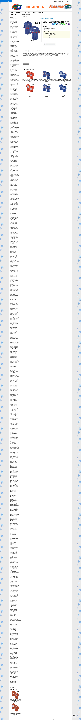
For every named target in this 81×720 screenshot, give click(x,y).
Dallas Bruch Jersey (13, 171)
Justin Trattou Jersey (13, 401)
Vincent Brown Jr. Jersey (14, 667)
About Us (29, 717)
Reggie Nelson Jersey (13, 570)
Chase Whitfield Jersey (14, 132)
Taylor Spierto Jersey (13, 614)
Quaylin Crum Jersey (13, 557)
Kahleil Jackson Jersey (14, 408)
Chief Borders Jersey (13, 137)
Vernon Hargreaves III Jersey (15, 666)
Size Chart (39, 50)
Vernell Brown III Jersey (14, 664)
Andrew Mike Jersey (13, 42)
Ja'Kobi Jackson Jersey (14, 290)
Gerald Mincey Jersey (13, 262)
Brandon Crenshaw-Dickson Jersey (14, 75)
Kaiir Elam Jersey (13, 409)
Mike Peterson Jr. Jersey (14, 509)
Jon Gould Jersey (13, 370)
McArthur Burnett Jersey (14, 496)
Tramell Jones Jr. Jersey (14, 634)
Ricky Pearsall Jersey (13, 580)
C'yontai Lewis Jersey (13, 100)
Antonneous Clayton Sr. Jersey (15, 59)
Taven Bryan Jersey (13, 613)
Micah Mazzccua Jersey (14, 500)
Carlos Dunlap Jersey (13, 121)
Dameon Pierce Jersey (14, 174)
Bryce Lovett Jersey (13, 97)
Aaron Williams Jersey (14, 21)
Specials (34, 12)
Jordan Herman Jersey (14, 379)
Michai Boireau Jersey (13, 504)
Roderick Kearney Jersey (14, 586)
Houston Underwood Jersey (14, 281)
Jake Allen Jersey (13, 324)
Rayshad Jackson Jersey (14, 568)
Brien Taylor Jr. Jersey (13, 93)
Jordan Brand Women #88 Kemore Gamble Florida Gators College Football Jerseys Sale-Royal (46, 94)
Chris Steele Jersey (13, 142)
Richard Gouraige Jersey (14, 573)
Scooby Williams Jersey (14, 590)
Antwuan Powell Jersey (14, 61)
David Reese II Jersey (13, 190)
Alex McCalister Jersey (14, 32)
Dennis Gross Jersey (13, 199)
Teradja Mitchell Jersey (14, 619)
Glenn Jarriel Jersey (13, 266)
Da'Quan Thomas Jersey (14, 167)
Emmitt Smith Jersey (13, 231)
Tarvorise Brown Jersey (14, 611)
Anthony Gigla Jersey (13, 46)
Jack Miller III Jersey (13, 299)
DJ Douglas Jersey (13, 212)
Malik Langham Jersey (14, 470)
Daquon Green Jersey (13, 188)
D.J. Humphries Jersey (14, 166)
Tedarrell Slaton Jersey (14, 615)
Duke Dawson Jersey (13, 222)
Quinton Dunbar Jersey (14, 562)
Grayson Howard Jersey (14, 269)
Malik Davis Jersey (13, 468)
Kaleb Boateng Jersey (13, 410)
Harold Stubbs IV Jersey (14, 272)
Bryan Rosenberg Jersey (14, 94)
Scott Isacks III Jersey (13, 591)
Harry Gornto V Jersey (14, 275)
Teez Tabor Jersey (13, 618)
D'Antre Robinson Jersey (14, 165)
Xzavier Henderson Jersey (14, 678)
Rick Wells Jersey (13, 578)
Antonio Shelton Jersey (14, 55)
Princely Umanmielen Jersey (15, 556)
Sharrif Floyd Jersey (13, 597)
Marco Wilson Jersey (13, 475)
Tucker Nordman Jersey (14, 649)
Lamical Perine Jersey (13, 451)
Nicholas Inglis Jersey (13, 529)
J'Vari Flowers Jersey (13, 286)
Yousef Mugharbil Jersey (14, 680)
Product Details (25, 50)
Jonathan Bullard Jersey (14, 372)
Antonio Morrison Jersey (14, 52)
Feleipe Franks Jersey (13, 246)
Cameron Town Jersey (14, 116)
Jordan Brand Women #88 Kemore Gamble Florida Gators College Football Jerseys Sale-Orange (30, 94)
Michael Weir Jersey (13, 503)
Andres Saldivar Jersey (14, 40)
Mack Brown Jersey (13, 466)
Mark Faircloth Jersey (13, 482)
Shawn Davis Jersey (13, 599)
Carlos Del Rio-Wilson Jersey (15, 119)
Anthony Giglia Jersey (13, 47)
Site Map (59, 717)
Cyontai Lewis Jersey (13, 164)
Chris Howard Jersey (13, 140)
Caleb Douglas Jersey (13, 108)
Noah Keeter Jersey (13, 543)
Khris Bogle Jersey (13, 434)
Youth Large (52, 35)
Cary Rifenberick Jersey (14, 123)
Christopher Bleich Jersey (14, 147)
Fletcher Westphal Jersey (14, 248)
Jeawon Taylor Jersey (13, 357)
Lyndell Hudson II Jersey (14, 465)
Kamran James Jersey (14, 415)
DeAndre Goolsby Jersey (14, 194)
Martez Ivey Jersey (13, 487)
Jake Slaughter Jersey (14, 327)
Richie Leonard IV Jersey (14, 576)
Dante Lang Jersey (13, 184)
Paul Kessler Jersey (13, 551)
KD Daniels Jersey (13, 419)
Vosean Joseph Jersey (14, 668)
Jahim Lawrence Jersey (14, 323)
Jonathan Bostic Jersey (14, 371)
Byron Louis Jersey (13, 99)
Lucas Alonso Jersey (13, 458)
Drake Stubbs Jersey (13, 218)
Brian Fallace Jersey (13, 89)
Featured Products (18, 12)
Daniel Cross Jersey (13, 176)
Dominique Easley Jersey (14, 214)
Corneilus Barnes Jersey (14, 157)
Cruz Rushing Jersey (13, 161)
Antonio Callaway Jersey (14, 51)
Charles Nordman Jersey (14, 128)
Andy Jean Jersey (13, 45)
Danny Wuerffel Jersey (14, 181)
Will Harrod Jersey (13, 672)
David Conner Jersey (13, 189)
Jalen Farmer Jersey (13, 329)
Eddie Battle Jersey (13, 224)
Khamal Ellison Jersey (13, 433)
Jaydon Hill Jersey (13, 352)
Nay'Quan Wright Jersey (14, 527)
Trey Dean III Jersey (13, 643)
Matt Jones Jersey (13, 490)
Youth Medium (53, 34)
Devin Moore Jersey (13, 205)
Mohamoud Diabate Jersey (14, 513)
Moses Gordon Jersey (13, 519)
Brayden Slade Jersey (13, 79)
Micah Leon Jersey (13, 499)
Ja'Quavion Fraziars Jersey (14, 293)
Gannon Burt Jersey (13, 256)
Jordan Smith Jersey (13, 385)
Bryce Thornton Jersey (14, 98)
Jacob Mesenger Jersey (14, 310)
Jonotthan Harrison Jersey (14, 376)
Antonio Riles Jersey (13, 54)
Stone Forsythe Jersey (14, 604)
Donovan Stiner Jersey (14, 217)
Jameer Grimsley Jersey (14, 338)
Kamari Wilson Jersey (13, 414)
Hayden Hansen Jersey (14, 279)
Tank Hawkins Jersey (13, 609)
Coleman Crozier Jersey (14, 152)
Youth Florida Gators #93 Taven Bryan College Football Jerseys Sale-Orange (15, 713)
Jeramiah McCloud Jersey (14, 358)
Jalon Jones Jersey (13, 336)
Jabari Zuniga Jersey (13, 294)
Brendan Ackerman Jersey (14, 80)
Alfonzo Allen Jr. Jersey (14, 35)
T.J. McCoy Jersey (13, 605)
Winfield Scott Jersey (13, 677)
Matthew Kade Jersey (13, 491)
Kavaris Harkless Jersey (14, 418)
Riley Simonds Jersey (13, 582)
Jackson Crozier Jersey (14, 305)
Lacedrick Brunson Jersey (14, 447)
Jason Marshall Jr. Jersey (14, 346)
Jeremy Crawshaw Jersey (14, 361)
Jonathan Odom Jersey (14, 375)
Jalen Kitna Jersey (13, 332)
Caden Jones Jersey (13, 103)
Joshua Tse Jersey (13, 395)
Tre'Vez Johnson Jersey (14, 637)
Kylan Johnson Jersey (13, 441)
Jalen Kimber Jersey (13, 331)
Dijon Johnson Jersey (13, 208)
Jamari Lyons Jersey (13, 337)
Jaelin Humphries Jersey (14, 319)
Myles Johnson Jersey (14, 523)
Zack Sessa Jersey (13, 682)
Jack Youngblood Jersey (14, 304)
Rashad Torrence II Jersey (14, 566)
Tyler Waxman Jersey (13, 654)
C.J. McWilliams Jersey (14, 102)
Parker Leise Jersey (13, 548)
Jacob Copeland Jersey (14, 308)
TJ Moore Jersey (13, 628)
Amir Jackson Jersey (13, 37)
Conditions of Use (36, 717)
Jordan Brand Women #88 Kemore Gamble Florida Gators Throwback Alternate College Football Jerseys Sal (63, 94)
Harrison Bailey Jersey (14, 274)
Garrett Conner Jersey (14, 257)
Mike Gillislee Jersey (13, 508)
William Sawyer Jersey (14, 676)
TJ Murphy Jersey (13, 629)
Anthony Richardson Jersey (14, 49)
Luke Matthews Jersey (14, 463)
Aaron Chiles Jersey (13, 18)
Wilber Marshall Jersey (14, 671)
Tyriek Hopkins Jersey (13, 659)
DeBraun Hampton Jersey (14, 195)
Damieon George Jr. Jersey (14, 175)
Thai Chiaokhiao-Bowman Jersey (15, 620)
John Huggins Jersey (13, 367)
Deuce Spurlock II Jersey (14, 204)
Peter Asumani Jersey (13, 553)
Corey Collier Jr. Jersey (14, 155)
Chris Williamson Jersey (14, 145)
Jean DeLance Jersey (13, 356)
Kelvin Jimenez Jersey (14, 425)
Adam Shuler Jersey (13, 23)
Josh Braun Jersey (13, 391)
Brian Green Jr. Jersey (14, 90)
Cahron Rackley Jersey (14, 104)
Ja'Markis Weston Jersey (14, 291)
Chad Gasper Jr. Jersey (14, 126)
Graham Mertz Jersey (13, 267)
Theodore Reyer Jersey (14, 621)
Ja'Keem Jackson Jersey (14, 289)
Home (12, 12)
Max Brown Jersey (13, 494)
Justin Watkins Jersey (13, 403)
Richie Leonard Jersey (14, 577)
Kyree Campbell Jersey (14, 446)
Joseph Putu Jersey (13, 390)
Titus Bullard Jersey (13, 624)
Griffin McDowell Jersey (14, 271)
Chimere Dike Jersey (13, 138)
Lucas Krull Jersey (13, 460)
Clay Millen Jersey (13, 150)
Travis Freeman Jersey (14, 635)
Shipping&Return (32, 50)
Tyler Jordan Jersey (13, 653)
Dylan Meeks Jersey (13, 223)
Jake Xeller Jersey (13, 328)
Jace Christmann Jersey (14, 295)
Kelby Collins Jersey (13, 424)
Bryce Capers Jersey (13, 95)
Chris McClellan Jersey (14, 141)
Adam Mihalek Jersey (13, 22)
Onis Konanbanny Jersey (14, 547)
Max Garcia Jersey (13, 495)
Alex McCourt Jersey (13, 33)
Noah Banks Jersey (13, 542)
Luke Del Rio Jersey (13, 462)
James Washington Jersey (14, 342)
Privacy (41, 717)
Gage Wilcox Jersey (13, 255)
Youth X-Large (53, 37)
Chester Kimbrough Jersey (14, 136)
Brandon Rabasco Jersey (14, 78)
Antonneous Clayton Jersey (14, 57)
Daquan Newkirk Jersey (14, 186)
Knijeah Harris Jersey (13, 438)
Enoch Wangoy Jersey (14, 233)
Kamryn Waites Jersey (14, 417)
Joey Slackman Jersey (14, 365)
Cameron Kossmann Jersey (14, 114)
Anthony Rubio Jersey (13, 50)
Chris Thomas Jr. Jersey (14, 143)
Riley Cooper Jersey (13, 581)
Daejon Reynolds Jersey (14, 169)
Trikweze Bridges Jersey (14, 648)
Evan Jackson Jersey (13, 242)
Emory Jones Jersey (13, 232)
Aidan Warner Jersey (13, 28)
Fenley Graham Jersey (14, 247)
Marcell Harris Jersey (13, 472)
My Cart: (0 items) (24, 1)
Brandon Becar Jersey (14, 74)
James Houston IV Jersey (14, 339)
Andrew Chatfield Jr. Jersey (14, 41)
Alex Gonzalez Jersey (13, 31)
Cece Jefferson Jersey (14, 124)
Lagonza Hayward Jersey (14, 448)
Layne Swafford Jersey (14, 452)
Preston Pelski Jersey (13, 554)
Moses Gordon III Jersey (14, 518)
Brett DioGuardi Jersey (14, 84)
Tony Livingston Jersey (14, 633)
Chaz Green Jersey (13, 135)
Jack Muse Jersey (13, 300)
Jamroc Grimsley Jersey (14, 343)
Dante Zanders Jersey (13, 185)
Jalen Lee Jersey (13, 333)
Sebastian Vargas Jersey (14, 595)
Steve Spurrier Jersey (13, 601)
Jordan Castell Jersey (13, 377)
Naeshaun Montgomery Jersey (15, 525)
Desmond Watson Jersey (14, 203)
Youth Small (52, 33)
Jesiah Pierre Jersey (13, 362)
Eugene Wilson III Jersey (14, 241)
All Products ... (12, 687)
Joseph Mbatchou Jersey (14, 389)
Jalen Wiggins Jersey (13, 334)
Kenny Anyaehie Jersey (14, 428)
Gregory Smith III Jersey (14, 270)
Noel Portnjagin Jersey (14, 544)
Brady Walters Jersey (13, 73)
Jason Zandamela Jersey (14, 347)
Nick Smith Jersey (13, 534)
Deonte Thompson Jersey (14, 200)
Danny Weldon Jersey (13, 180)
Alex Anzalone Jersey (13, 30)
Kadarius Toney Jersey (14, 405)
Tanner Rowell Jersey (13, 610)
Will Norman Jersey (13, 673)
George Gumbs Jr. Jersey (14, 261)
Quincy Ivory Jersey (13, 558)
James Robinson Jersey (14, 341)
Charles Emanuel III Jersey (14, 127)
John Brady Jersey (13, 366)
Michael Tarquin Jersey (14, 501)
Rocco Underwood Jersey (14, 585)
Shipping (45, 717)
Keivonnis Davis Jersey (14, 423)
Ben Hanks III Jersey (13, 70)
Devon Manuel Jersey (13, 207)
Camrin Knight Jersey (13, 117)
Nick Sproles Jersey (13, 535)
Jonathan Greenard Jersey (14, 374)
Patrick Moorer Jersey (13, 549)
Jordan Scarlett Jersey (14, 382)
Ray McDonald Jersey (13, 567)
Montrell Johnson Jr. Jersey (14, 514)
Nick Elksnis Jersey (13, 532)
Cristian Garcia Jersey (13, 160)
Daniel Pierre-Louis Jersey (14, 179)
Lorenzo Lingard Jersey (14, 457)
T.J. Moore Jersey (13, 606)
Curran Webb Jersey (13, 162)
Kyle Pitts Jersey (13, 443)
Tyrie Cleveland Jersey (14, 658)
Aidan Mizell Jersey (13, 27)
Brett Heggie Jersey (13, 85)
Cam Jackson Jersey (13, 113)
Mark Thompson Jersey (14, 485)
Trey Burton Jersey (13, 642)
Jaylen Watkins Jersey (14, 353)
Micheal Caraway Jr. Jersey (14, 505)
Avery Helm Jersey (13, 69)
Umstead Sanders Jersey (14, 661)
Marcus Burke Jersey (13, 476)
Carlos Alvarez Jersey (13, 118)
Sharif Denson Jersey (13, 596)
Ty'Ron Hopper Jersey (13, 652)
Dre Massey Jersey (13, 219)
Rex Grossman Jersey (14, 571)
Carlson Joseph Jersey (14, 122)
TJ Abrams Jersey (13, 625)
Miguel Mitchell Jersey (13, 506)
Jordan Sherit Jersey (13, 384)
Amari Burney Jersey (13, 36)
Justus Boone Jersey (13, 404)
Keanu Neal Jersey (13, 420)
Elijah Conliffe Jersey (13, 229)
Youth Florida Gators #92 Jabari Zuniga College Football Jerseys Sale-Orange (15, 700)
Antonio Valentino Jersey (14, 56)
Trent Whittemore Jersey (14, 638)
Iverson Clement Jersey (14, 285)
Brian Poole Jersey (13, 92)
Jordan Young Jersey (13, 386)
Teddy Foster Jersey (13, 616)
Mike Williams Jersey (13, 511)
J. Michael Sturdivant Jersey (14, 288)
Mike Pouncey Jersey (13, 510)
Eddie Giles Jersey (13, 226)
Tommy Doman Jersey (14, 630)
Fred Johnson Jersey (13, 250)
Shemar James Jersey (14, 600)
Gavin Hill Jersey (13, 260)
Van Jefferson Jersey (13, 662)
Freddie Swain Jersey (13, 252)
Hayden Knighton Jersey (14, 280)
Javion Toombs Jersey (14, 348)
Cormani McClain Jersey (14, 156)
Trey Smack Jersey (13, 644)
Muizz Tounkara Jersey (14, 520)
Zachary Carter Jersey (14, 681)
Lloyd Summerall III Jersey (14, 456)
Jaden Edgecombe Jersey (14, 317)
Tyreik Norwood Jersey (14, 657)
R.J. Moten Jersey (13, 563)
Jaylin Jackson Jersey (13, 355)
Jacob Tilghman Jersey (14, 312)
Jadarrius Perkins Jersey (14, 315)
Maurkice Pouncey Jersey (14, 492)
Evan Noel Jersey (13, 245)
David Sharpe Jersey (13, 193)
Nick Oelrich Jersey (13, 533)
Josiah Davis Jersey (13, 396)
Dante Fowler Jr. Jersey (14, 183)
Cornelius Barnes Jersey (14, 159)
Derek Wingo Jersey (13, 202)
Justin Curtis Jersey (13, 398)
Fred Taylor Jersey (13, 251)
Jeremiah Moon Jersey (14, 360)
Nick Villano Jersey (13, 537)
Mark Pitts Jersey (13, 484)
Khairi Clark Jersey (13, 432)
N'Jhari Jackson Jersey (14, 524)
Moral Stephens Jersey (14, 515)
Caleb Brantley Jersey (13, 107)
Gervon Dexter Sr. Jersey (14, 265)
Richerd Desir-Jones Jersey (14, 575)
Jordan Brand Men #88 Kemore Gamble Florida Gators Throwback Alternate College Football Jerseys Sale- (63, 80)
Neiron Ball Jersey (13, 528)
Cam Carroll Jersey (13, 112)
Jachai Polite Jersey (13, 296)
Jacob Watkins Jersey (13, 313)
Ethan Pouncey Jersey (14, 237)
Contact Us (40, 12)
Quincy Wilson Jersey (13, 561)
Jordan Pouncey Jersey (14, 380)
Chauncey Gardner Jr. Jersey (15, 133)
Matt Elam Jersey (13, 489)
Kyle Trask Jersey (13, 444)
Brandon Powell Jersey (14, 76)
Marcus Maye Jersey (13, 481)
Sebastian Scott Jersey (14, 594)
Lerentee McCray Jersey (14, 453)
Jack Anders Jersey (13, 298)
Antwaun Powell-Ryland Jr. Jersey (14, 60)
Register (16, 1)
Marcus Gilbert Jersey (13, 477)
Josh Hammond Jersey (14, 394)
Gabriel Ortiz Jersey (13, 253)
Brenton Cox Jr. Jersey (14, 83)
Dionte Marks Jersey (13, 209)
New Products (27, 12)
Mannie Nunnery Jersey (14, 471)
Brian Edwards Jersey (13, 88)
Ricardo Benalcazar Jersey (14, 572)
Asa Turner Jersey (13, 65)
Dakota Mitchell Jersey (14, 170)
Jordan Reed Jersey (13, 381)
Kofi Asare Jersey (13, 439)
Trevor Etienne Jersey (13, 640)
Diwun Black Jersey (13, 210)
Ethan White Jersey (13, 238)
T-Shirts (11, 17)
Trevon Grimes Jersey (13, 639)
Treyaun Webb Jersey (13, 647)
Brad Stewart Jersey (13, 71)
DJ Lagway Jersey (13, 213)
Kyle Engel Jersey (13, 442)
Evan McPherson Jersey (14, 243)
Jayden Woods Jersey (13, 351)
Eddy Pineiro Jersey (13, 227)
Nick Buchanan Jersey (14, 530)
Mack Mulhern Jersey (13, 467)
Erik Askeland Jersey (13, 236)
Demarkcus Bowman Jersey (14, 198)
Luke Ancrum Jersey (13, 461)
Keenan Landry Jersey (14, 422)
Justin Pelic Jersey (13, 399)
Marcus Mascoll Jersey (14, 480)
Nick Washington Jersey (14, 538)
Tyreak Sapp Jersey (13, 656)
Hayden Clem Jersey (13, 276)
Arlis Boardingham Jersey (14, 64)
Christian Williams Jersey (14, 146)
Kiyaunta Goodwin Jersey (14, 437)
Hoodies (11, 16)
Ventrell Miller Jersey (13, 663)
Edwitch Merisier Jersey (14, 228)
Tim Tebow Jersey (13, 623)
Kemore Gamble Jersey (26, 14)
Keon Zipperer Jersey (13, 429)
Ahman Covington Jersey (14, 26)
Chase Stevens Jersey (14, 131)
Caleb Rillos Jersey (13, 109)
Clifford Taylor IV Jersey (14, 151)
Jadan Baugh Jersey (13, 314)
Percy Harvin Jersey (13, 552)
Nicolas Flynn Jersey (13, 539)
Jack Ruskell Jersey (13, 303)
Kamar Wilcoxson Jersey (14, 413)
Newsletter (50, 717)
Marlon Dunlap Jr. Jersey (14, 486)
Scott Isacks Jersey (13, 592)
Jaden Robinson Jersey (14, 318)
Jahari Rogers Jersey (13, 322)
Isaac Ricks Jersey (13, 284)
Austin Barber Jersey (13, 66)
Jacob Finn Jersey (13, 309)
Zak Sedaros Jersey (13, 683)
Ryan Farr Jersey (13, 587)
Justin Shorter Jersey (13, 400)
